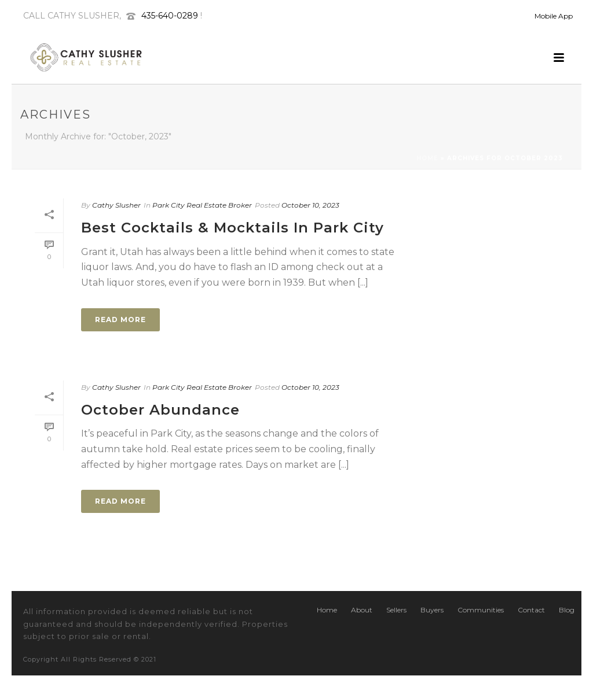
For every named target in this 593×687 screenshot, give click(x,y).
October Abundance (160, 409)
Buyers (432, 609)
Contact (531, 609)
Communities (480, 609)
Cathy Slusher (116, 205)
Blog (566, 609)
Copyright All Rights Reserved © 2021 (89, 659)
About (361, 609)
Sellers (396, 609)
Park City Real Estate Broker (202, 205)
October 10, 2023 (310, 205)
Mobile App (554, 16)
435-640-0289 (169, 15)
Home (427, 158)
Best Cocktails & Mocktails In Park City (232, 227)
